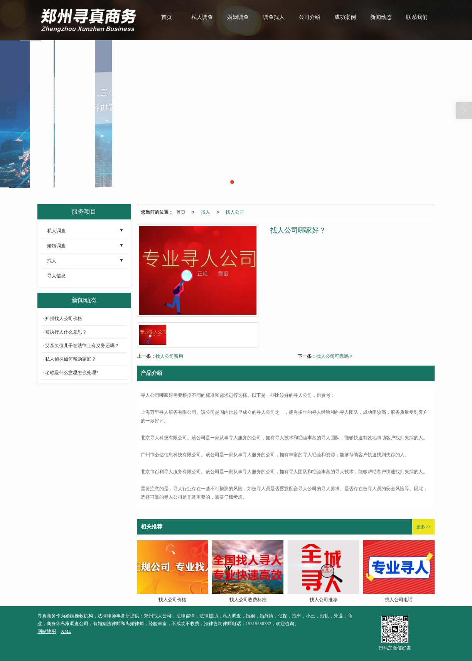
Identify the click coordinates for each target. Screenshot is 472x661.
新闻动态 (381, 17)
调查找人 (274, 17)
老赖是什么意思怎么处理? (71, 372)
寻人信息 (56, 275)
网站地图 (46, 631)
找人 (205, 212)
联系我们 (417, 17)
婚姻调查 (238, 17)
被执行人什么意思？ (66, 332)
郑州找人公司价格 (63, 318)
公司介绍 (309, 17)
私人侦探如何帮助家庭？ (70, 359)
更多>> (423, 526)
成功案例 (345, 17)
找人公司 (235, 212)
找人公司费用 (169, 356)
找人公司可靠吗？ (334, 356)
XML (66, 631)
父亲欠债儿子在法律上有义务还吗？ (82, 345)
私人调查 (202, 17)
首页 (166, 17)
